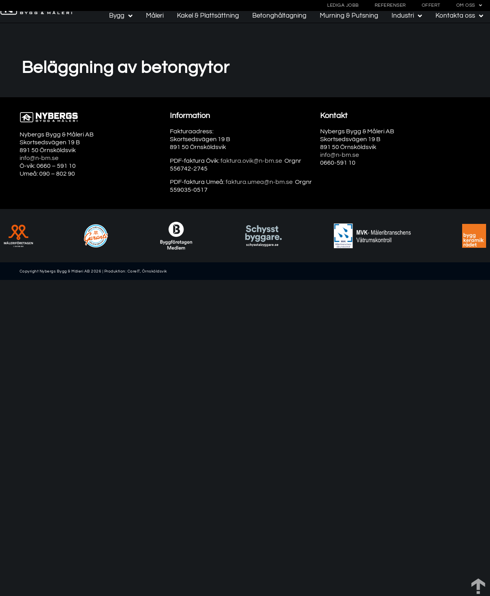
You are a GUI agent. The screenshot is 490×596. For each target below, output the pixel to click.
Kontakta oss (459, 16)
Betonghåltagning (279, 15)
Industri (407, 16)
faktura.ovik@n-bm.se (251, 161)
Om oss (469, 5)
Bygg (121, 16)
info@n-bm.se (39, 158)
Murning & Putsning (349, 15)
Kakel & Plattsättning (208, 15)
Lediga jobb (343, 5)
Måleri (155, 15)
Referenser (390, 5)
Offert (431, 5)
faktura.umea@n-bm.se (259, 182)
